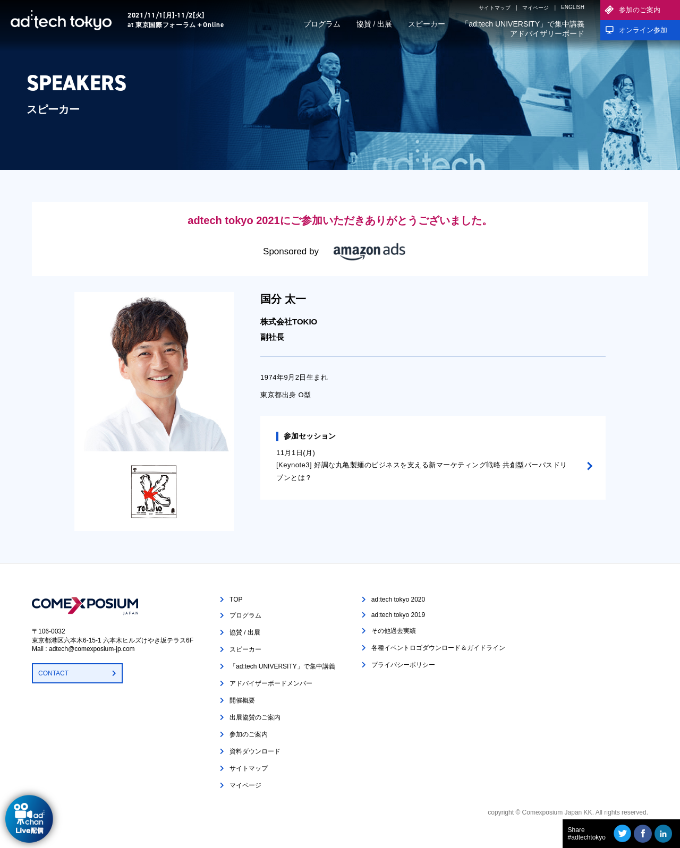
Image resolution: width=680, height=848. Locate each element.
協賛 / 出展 (374, 24)
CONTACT (53, 673)
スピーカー (426, 24)
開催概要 (242, 700)
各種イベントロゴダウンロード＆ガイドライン (438, 648)
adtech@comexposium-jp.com (92, 649)
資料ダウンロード (255, 751)
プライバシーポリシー (403, 665)
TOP (236, 599)
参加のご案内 (639, 10)
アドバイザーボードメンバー (271, 683)
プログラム (322, 24)
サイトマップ (495, 8)
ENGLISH (572, 7)
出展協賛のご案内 (255, 717)
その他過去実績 (393, 631)
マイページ (535, 8)
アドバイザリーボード (547, 33)
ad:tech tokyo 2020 (398, 599)
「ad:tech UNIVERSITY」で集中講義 (522, 24)
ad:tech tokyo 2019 (398, 615)
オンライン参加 (643, 30)
